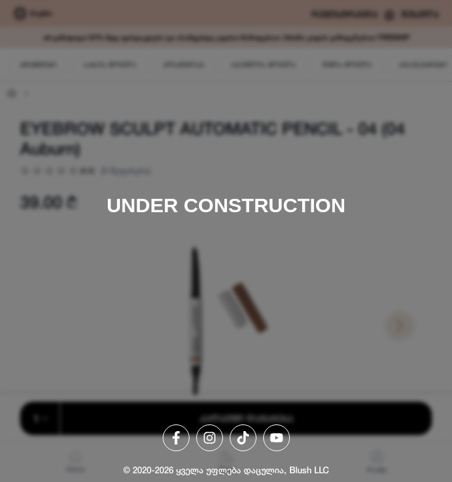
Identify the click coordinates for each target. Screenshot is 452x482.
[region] (226, 241)
